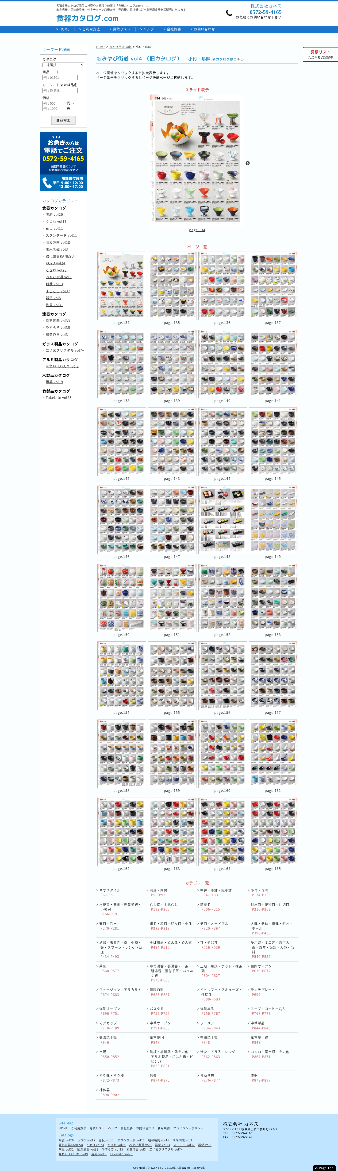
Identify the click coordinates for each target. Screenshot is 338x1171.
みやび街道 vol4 (120, 47)
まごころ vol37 (58, 291)
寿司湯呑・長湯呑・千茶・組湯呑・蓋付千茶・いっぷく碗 (171, 973)
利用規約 (164, 1128)
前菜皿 (210, 907)
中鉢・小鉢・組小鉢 (216, 892)
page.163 (172, 868)
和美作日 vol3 (57, 334)
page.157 (273, 712)
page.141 (273, 400)
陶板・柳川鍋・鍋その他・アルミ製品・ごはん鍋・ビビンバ (171, 1058)
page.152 (222, 634)
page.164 (222, 868)
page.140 (222, 400)
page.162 (121, 868)
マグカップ (109, 1025)
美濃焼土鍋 (108, 1039)
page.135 (172, 322)
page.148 (222, 556)
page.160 (222, 790)
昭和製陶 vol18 (58, 242)
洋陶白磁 (160, 992)
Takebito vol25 (59, 397)
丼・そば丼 (210, 944)
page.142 (121, 478)
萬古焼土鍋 (259, 1039)
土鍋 (109, 1054)
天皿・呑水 (109, 926)
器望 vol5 (53, 297)
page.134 (197, 229)
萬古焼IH (157, 1039)
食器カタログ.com (87, 18)
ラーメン (210, 1025)
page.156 (222, 712)
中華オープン (160, 1025)
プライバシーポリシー (188, 1128)
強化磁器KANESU (60, 256)
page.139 (172, 400)
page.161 (273, 790)
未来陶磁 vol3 (57, 249)
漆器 (261, 1078)
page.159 (172, 790)
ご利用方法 (91, 29)
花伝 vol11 (54, 228)
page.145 (273, 478)
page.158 (121, 790)
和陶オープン (261, 968)
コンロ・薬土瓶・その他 (270, 1054)
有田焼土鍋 (209, 1039)
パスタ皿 (160, 1011)
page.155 (172, 712)
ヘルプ (148, 29)
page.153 (273, 634)
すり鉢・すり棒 (111, 1078)
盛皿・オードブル (214, 926)
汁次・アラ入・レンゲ (217, 1054)
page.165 (273, 868)
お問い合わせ (204, 29)
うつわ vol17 (56, 221)
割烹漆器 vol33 (58, 320)
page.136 (222, 322)
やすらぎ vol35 (58, 327)
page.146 (121, 556)
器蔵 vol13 (54, 283)
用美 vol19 (54, 381)
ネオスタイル (109, 892)
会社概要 (174, 29)
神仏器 (109, 1092)
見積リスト (122, 29)
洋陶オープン (109, 1011)
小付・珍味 (261, 892)
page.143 (172, 478)
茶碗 (109, 968)
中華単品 (261, 1025)
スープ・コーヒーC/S (268, 1011)
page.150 (121, 634)
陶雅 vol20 (54, 214)
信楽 (160, 1078)
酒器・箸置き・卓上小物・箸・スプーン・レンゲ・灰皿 (121, 949)
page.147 (172, 556)
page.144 (222, 478)
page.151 (172, 634)
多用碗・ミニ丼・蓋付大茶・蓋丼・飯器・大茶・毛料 (272, 949)
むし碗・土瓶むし (164, 907)
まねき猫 (210, 1078)
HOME (64, 29)
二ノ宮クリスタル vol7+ (65, 350)
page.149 (273, 556)
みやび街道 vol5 (59, 276)
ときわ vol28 (56, 270)
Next (247, 163)
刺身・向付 (158, 892)
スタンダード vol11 (61, 235)
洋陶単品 (210, 1011)
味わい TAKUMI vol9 (62, 366)
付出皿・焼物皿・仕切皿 (270, 907)
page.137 (273, 322)
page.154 (121, 712)
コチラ (239, 59)
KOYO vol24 (55, 263)
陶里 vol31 (54, 304)
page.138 (121, 400)
